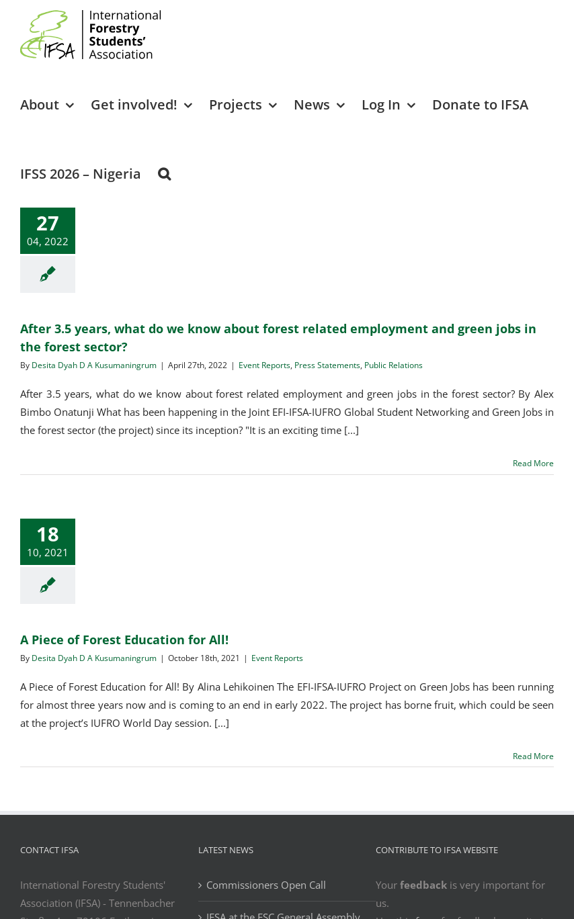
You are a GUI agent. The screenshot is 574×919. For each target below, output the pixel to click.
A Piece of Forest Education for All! (124, 639)
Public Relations (393, 365)
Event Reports (264, 365)
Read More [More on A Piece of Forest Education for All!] (533, 756)
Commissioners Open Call (266, 884)
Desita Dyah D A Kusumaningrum (94, 365)
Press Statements (327, 365)
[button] (164, 173)
